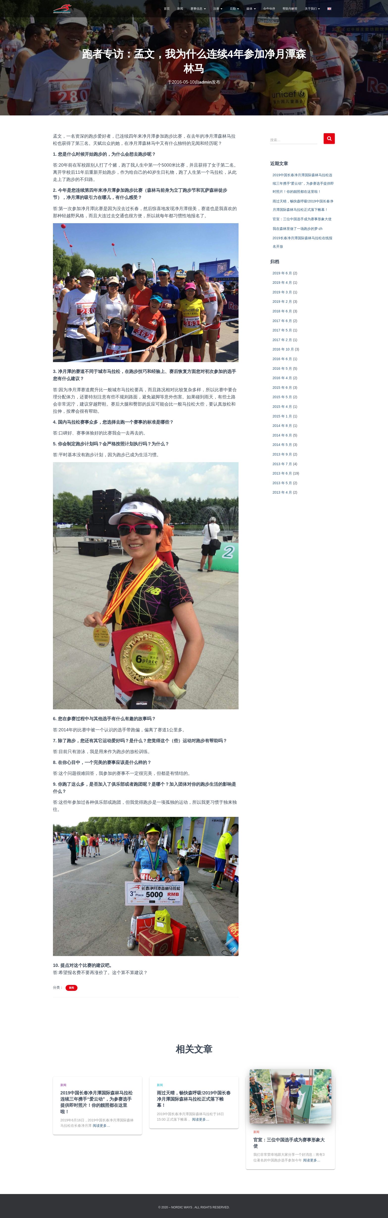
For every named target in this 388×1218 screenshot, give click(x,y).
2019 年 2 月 (282, 302)
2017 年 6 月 (282, 321)
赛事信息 (198, 8)
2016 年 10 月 (283, 349)
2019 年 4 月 (282, 282)
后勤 (234, 8)
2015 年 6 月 (282, 388)
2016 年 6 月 (282, 359)
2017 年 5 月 (282, 330)
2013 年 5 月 (282, 483)
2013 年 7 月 (282, 464)
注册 (217, 8)
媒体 (251, 8)
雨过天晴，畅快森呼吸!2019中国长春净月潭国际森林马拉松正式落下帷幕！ (194, 1099)
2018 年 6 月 (282, 311)
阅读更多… (101, 1126)
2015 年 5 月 (282, 397)
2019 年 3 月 (282, 292)
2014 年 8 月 (282, 426)
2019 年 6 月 (282, 273)
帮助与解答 (290, 8)
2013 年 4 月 (282, 492)
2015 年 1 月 (282, 416)
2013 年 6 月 (282, 473)
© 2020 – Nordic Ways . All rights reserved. (194, 1207)
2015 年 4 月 (282, 407)
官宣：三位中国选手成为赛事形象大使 (302, 219)
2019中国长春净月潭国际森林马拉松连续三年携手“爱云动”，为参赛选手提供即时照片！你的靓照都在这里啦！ (303, 183)
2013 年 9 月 (282, 454)
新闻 (180, 8)
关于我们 (312, 8)
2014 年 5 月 (282, 445)
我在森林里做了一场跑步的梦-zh (297, 229)
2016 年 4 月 (282, 378)
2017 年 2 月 (282, 340)
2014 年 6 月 (282, 435)
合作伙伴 (269, 8)
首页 (167, 8)
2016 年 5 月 (282, 368)
